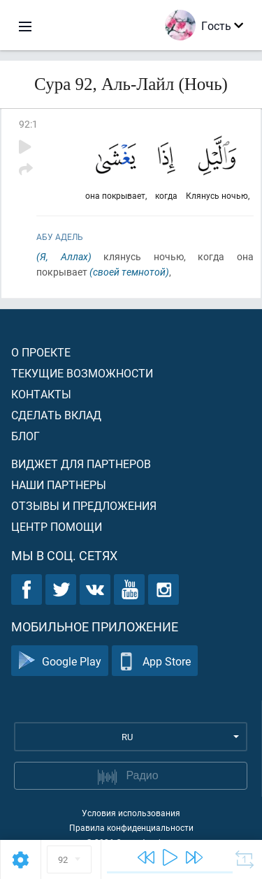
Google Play (59, 661)
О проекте (41, 352)
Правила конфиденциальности (131, 827)
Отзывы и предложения (84, 505)
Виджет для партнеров (81, 463)
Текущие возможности (82, 373)
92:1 (28, 123)
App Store (155, 661)
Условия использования (131, 812)
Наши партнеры (58, 484)
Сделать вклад (56, 414)
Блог (25, 435)
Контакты (41, 393)
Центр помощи (56, 526)
